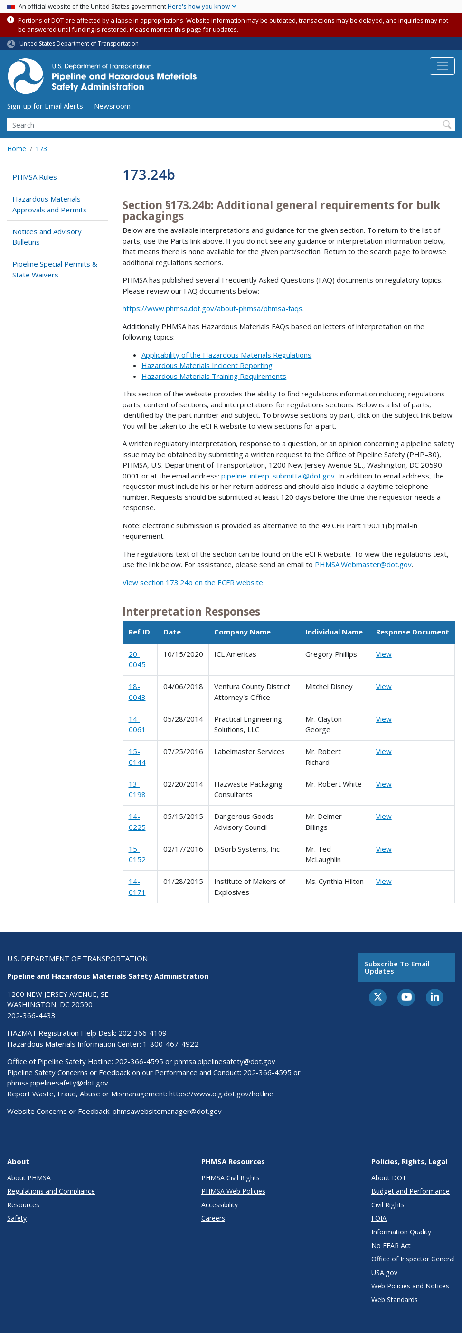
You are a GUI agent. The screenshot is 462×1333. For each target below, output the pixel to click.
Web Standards (394, 1299)
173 (41, 148)
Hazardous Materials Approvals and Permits (49, 204)
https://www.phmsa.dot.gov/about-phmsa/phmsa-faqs (212, 308)
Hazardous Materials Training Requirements (213, 376)
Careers (213, 1218)
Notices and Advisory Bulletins (47, 237)
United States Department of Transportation (79, 43)
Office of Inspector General (413, 1258)
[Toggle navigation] (442, 66)
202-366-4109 (142, 1033)
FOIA (379, 1218)
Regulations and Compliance (51, 1190)
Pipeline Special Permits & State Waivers (54, 269)
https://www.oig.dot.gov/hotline (221, 1093)
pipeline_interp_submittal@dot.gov (278, 475)
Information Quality (401, 1231)
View (384, 654)
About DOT (388, 1177)
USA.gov (384, 1272)
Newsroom (112, 105)
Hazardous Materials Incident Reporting (207, 365)
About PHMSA (29, 1177)
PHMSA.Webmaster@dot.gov (363, 564)
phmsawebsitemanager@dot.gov (167, 1111)
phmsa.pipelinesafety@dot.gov (224, 1061)
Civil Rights (388, 1204)
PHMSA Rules (34, 177)
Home (16, 148)
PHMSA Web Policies (233, 1190)
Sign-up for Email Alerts (45, 105)
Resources (23, 1204)
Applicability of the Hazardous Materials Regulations (226, 354)
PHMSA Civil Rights (230, 1177)
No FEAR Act (391, 1245)
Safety (17, 1218)
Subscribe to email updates (397, 967)
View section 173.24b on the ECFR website (193, 582)
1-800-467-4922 (170, 1043)
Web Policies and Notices (410, 1285)
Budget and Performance (410, 1190)
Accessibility (219, 1204)
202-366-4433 (31, 1015)
